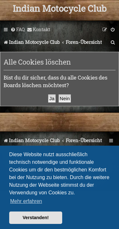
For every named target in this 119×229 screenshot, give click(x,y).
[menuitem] (17, 29)
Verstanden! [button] (36, 217)
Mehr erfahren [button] (26, 201)
